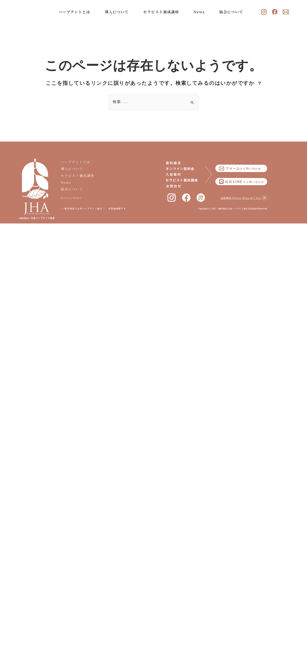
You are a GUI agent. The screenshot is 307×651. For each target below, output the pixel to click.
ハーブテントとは (76, 11)
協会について (232, 11)
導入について (118, 11)
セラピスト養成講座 (162, 11)
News (200, 11)
